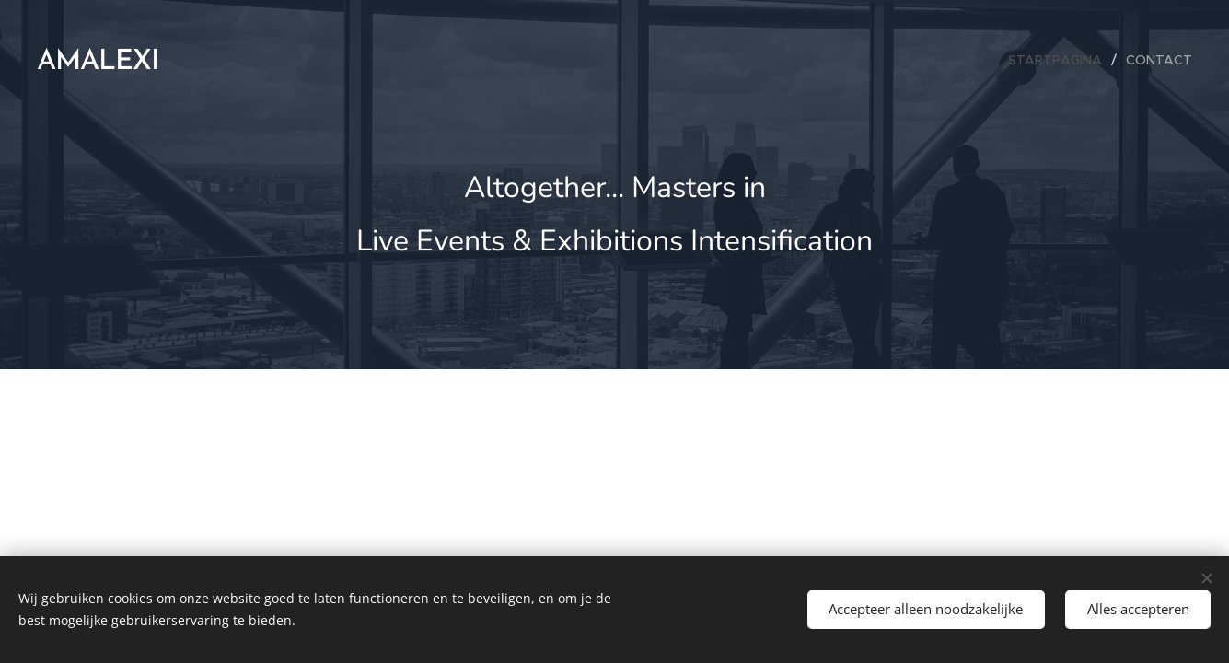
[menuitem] (1060, 60)
